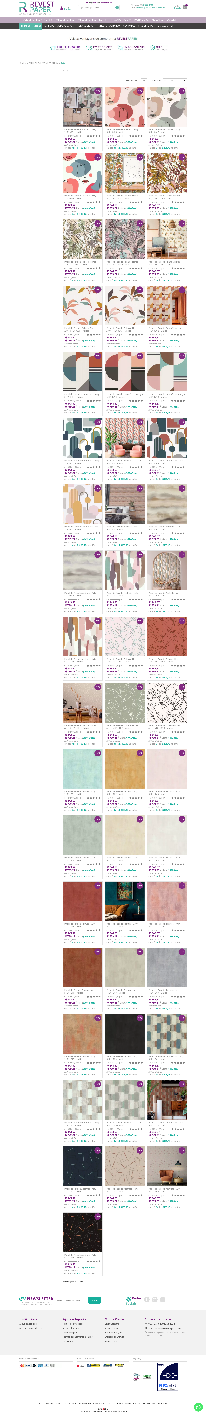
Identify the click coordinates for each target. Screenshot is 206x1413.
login (95, 3)
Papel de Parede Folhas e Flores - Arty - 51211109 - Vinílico (123, 726)
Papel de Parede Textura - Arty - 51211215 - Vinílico (80, 991)
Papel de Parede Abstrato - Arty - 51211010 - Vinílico (80, 660)
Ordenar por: (156, 80)
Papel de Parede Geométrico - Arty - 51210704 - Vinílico (82, 395)
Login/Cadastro (112, 1323)
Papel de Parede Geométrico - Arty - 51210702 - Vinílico (166, 329)
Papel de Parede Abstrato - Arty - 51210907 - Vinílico (165, 528)
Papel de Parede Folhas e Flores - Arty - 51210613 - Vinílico (123, 329)
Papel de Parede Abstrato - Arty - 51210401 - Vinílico (80, 130)
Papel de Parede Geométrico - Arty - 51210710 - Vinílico (124, 395)
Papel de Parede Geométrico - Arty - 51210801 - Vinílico (82, 462)
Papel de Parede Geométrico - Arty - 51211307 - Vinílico (82, 1124)
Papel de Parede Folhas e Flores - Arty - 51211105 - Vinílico (165, 660)
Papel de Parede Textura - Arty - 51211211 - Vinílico (122, 925)
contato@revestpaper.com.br (150, 7)
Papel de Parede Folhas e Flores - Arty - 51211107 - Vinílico (80, 726)
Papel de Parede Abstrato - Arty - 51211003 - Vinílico (123, 594)
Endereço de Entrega (114, 1336)
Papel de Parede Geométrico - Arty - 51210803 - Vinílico (124, 462)
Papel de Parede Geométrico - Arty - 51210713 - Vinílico (166, 395)
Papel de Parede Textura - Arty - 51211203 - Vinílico (164, 792)
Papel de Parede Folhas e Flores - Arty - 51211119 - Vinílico (165, 726)
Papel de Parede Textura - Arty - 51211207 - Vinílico (122, 859)
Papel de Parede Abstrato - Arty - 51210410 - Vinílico (80, 197)
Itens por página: (133, 80)
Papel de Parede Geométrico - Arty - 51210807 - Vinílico (82, 528)
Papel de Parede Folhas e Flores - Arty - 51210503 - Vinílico (165, 197)
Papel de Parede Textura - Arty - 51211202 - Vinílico (122, 792)
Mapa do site (162, 1403)
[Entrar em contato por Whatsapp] (198, 1407)
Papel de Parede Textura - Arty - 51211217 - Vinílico (122, 991)
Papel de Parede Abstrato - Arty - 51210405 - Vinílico (123, 130)
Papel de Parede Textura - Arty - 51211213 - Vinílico (164, 925)
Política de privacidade (73, 1323)
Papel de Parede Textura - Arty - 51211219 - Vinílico (164, 991)
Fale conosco (69, 1341)
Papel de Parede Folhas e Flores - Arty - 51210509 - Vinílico (123, 263)
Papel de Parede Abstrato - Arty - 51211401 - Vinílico (80, 1190)
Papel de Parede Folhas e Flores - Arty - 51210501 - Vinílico (123, 197)
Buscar (117, 7)
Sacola (177, 7)
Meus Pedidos (111, 1328)
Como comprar (70, 1332)
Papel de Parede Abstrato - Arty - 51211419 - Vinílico (80, 1256)
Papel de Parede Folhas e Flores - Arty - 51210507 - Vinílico (80, 263)
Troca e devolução (71, 1328)
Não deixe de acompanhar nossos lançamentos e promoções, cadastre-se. (36, 1303)
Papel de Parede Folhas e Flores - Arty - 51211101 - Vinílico (123, 660)
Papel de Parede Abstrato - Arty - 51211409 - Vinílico (165, 1190)
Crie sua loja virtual (85, 1411)
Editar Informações (113, 1332)
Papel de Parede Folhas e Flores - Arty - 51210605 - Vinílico (80, 329)
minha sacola (185, 7)
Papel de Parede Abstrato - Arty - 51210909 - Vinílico (80, 594)
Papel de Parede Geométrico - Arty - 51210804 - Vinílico (166, 462)
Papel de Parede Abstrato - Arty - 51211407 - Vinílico (123, 1190)
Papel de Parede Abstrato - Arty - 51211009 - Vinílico (165, 594)
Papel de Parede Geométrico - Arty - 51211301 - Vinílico (166, 1057)
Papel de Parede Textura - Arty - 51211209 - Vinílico (164, 859)
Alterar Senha (111, 1341)
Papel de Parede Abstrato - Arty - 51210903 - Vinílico (123, 528)
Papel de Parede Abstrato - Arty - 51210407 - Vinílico (165, 130)
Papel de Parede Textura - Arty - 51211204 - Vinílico (80, 859)
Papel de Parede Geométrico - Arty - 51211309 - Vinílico (124, 1124)
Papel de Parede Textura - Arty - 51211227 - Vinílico (80, 1057)
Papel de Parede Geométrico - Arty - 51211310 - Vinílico (166, 1124)
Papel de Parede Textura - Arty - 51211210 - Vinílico (80, 925)
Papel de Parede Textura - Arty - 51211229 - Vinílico (122, 1057)
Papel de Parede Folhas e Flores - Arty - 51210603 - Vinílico (165, 263)
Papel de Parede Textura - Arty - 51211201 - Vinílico (80, 792)
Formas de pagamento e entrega (78, 1336)
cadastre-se (106, 3)
